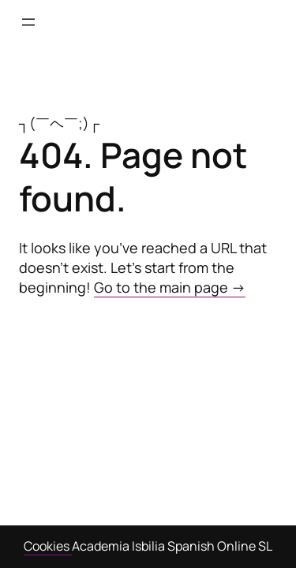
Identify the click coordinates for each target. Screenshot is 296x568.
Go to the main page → (169, 287)
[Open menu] (28, 22)
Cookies (48, 546)
